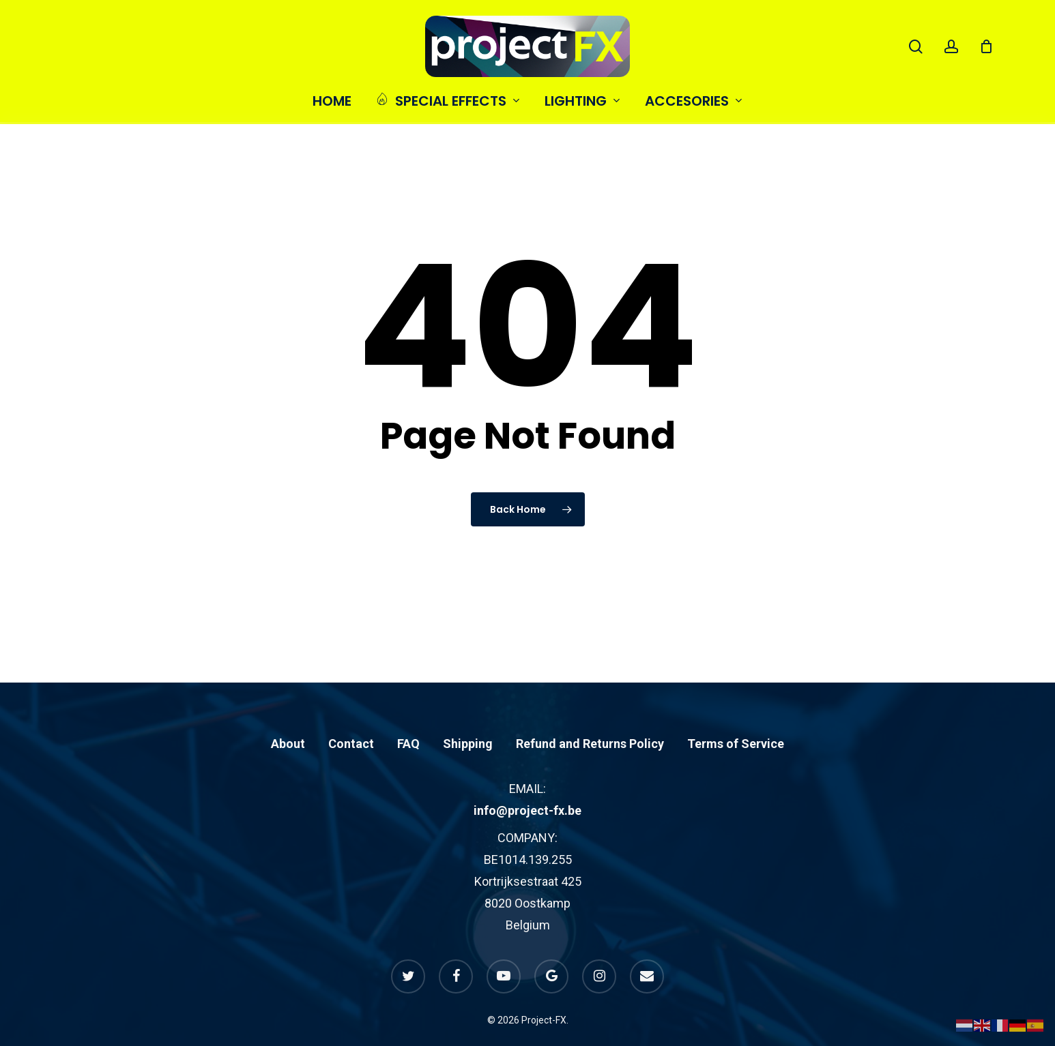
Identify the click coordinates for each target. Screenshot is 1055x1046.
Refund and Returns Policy (590, 714)
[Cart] (986, 46)
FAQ (408, 714)
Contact (351, 714)
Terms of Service (735, 714)
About (288, 714)
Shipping (468, 714)
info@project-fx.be (527, 781)
